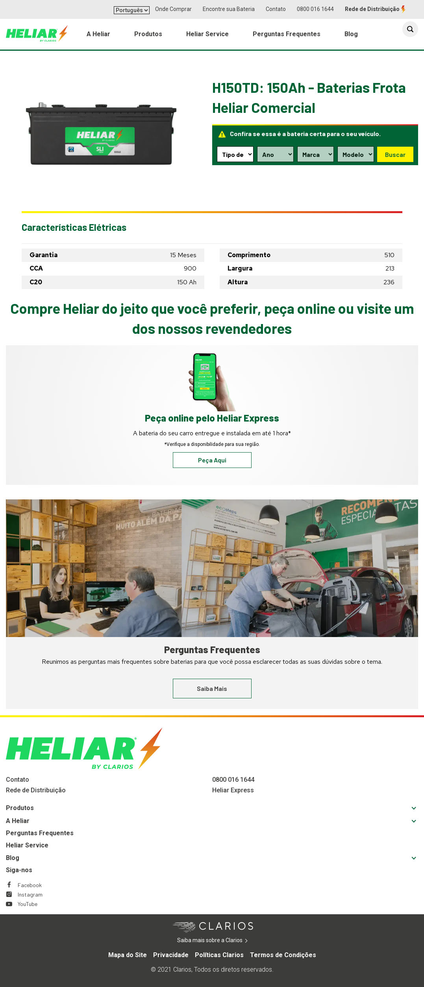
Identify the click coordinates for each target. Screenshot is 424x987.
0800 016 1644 (315, 9)
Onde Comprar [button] (173, 9)
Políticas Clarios (219, 955)
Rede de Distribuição (372, 9)
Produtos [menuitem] (148, 35)
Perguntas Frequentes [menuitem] (286, 35)
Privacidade (171, 955)
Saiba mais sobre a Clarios (222, 941)
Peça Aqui (212, 460)
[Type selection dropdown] (235, 154)
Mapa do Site (127, 955)
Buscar (395, 154)
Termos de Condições (283, 955)
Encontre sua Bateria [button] (229, 9)
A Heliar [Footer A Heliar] (18, 821)
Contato (276, 9)
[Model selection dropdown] (355, 154)
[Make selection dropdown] (315, 154)
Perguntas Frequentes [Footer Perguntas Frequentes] (40, 833)
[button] (410, 32)
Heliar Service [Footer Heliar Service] (27, 845)
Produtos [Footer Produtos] (20, 808)
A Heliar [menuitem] (98, 35)
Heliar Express (233, 790)
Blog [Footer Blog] (12, 858)
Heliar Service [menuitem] (207, 35)
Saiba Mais (212, 688)
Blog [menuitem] (351, 35)
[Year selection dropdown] (275, 154)
